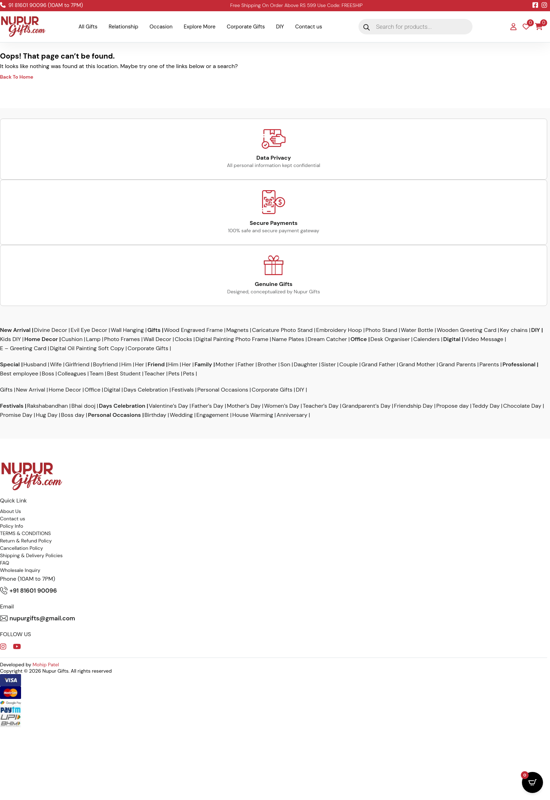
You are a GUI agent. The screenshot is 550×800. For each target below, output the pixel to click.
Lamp (93, 339)
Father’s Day (207, 406)
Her (139, 364)
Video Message (483, 339)
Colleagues (72, 374)
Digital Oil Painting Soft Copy (87, 348)
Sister (328, 364)
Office (358, 339)
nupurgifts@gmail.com (37, 618)
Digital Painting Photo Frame (232, 339)
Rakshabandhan (47, 406)
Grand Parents (457, 364)
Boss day (73, 415)
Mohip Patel (46, 664)
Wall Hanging (127, 330)
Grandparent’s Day (366, 406)
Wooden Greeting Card (466, 330)
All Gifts (88, 26)
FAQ (4, 563)
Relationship (123, 26)
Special (10, 364)
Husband (34, 364)
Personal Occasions (222, 390)
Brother (267, 364)
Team (96, 374)
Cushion (71, 339)
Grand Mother (417, 364)
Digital (451, 339)
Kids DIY (10, 339)
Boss (48, 374)
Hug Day (47, 415)
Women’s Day (281, 406)
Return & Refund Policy (26, 541)
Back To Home (16, 77)
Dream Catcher (327, 339)
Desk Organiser (390, 339)
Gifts (153, 330)
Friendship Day (413, 406)
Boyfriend (105, 364)
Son (285, 364)
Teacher (154, 374)
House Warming (252, 415)
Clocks (183, 339)
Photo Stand (381, 330)
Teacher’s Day (320, 406)
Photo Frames (122, 339)
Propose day (452, 406)
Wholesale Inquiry (20, 570)
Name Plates (288, 339)
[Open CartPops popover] (532, 782)
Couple (348, 364)
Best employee (19, 374)
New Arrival (15, 330)
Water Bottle (417, 330)
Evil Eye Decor (89, 330)
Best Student (124, 374)
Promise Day (16, 415)
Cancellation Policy (21, 548)
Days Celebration (146, 390)
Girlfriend (77, 364)
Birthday (155, 415)
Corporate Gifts (246, 26)
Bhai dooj (84, 406)
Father (246, 364)
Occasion (161, 26)
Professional (519, 364)
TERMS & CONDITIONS (25, 533)
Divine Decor (50, 330)
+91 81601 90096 (28, 590)
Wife (56, 364)
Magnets (237, 330)
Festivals (183, 390)
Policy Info (11, 526)
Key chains (514, 330)
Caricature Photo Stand (282, 330)
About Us (10, 511)
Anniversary (292, 415)
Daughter (305, 364)
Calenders (426, 339)
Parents (489, 364)
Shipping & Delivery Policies (31, 555)
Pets (174, 374)
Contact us (308, 26)
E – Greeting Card (23, 348)
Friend (156, 364)
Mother (224, 364)
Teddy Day (485, 406)
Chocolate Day (522, 406)
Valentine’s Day (168, 406)
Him (126, 364)
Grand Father (378, 364)
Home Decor (41, 339)
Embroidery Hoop (339, 330)
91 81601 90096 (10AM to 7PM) (41, 5)
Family (203, 364)
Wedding (181, 415)
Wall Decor (157, 339)
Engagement (212, 415)
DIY (280, 26)
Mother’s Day (244, 406)
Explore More (200, 26)
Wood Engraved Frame (193, 330)
